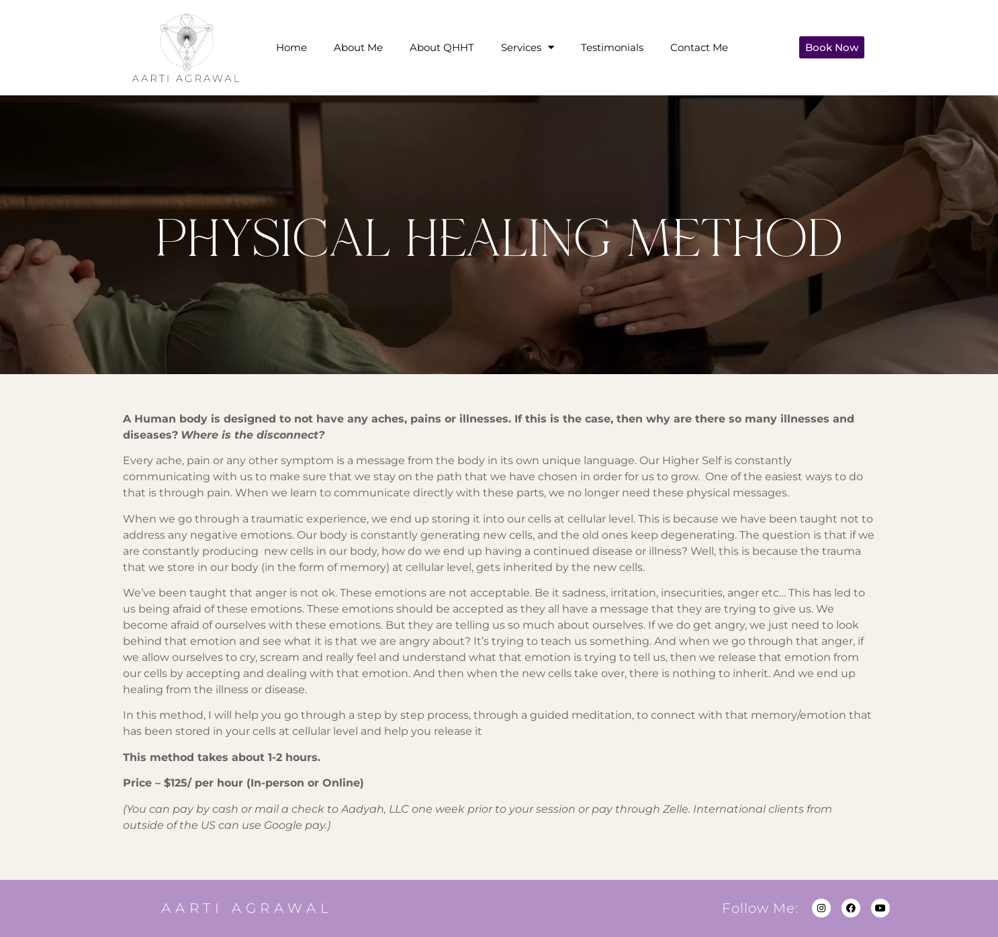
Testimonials (612, 47)
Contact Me (699, 47)
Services (527, 47)
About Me (358, 47)
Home (291, 47)
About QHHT (442, 47)
